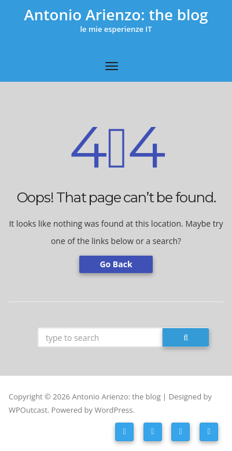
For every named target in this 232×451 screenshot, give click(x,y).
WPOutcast (28, 410)
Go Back (116, 264)
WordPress (113, 410)
